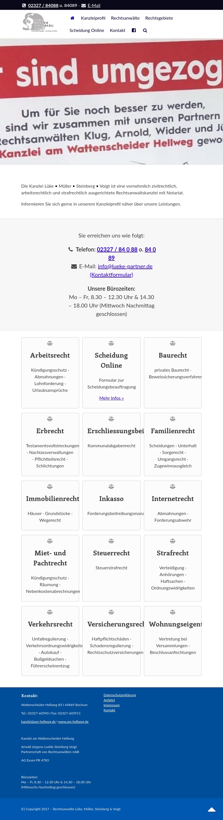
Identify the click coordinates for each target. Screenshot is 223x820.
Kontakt (117, 30)
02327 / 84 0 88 (117, 249)
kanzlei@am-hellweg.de (38, 721)
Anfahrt (109, 700)
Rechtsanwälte (125, 17)
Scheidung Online (87, 30)
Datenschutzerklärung (120, 695)
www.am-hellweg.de (73, 721)
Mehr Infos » (111, 397)
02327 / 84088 (43, 5)
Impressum (111, 705)
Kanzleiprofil (93, 17)
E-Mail (94, 5)
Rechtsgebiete (159, 17)
